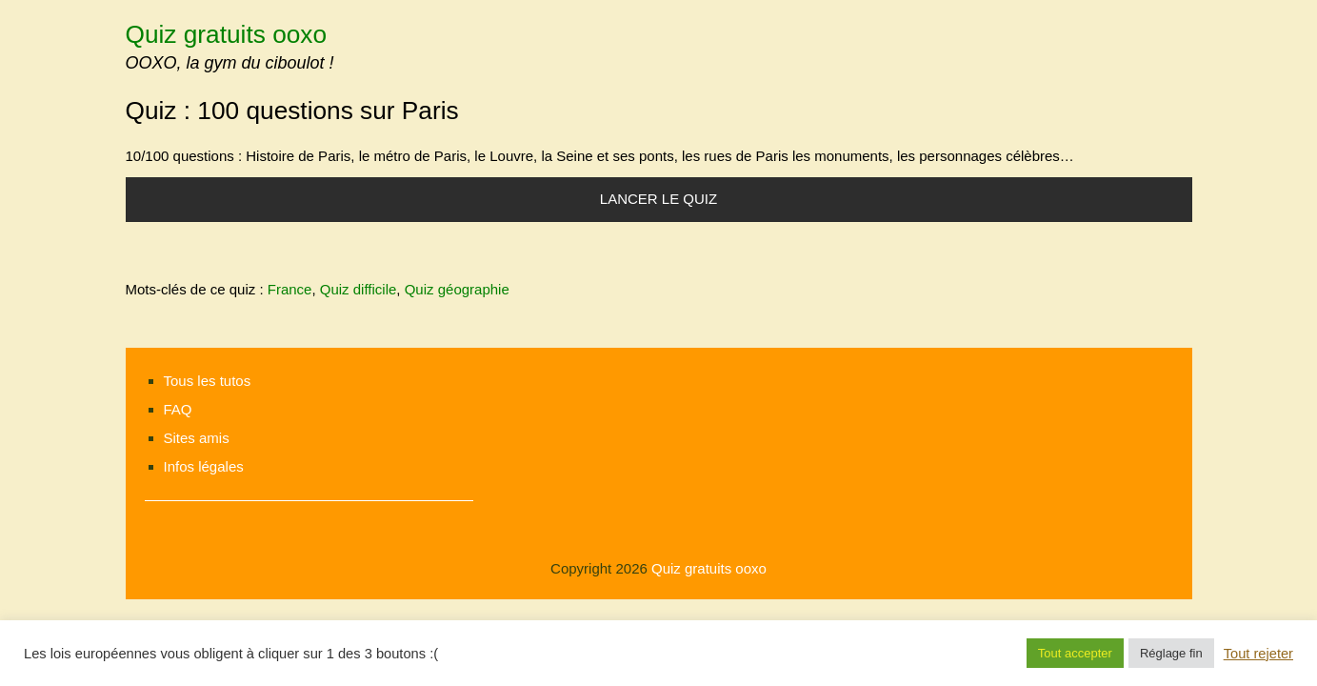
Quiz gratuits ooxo (227, 34)
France (290, 289)
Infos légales (204, 466)
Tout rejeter (1258, 653)
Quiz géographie (457, 289)
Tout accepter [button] (1075, 653)
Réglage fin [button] (1171, 653)
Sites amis (196, 438)
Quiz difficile (358, 289)
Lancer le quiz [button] (658, 199)
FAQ (178, 409)
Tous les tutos (207, 381)
